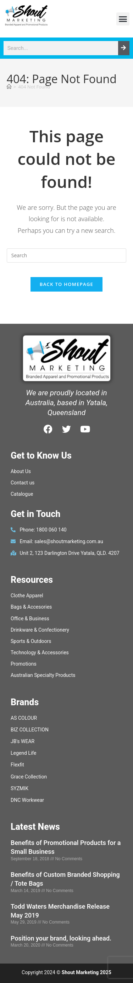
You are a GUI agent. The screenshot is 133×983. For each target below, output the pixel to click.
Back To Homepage (66, 284)
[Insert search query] (67, 255)
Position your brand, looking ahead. (61, 938)
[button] (123, 19)
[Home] (9, 87)
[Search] (123, 48)
